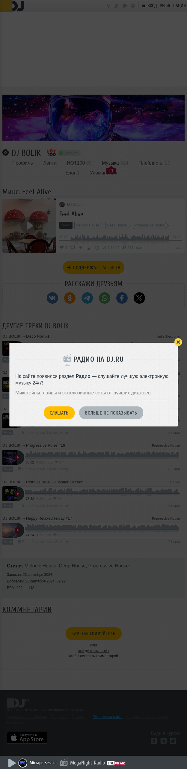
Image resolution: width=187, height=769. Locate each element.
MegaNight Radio (87, 763)
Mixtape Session (44, 762)
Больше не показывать (111, 413)
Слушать (59, 413)
